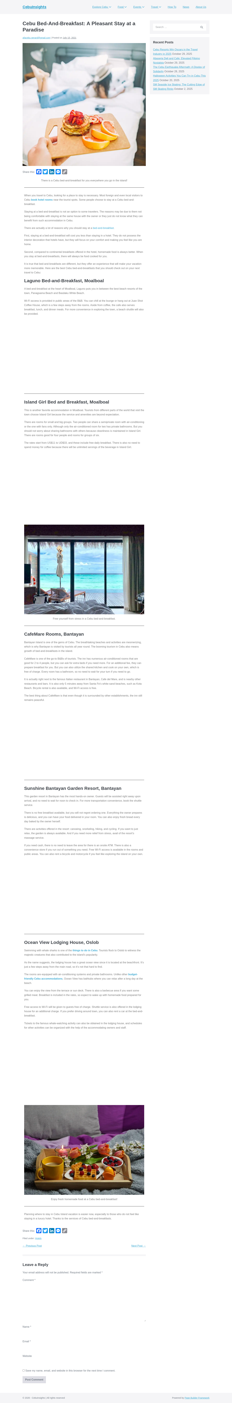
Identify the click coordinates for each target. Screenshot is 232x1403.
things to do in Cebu (84, 950)
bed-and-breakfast (103, 228)
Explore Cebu (101, 7)
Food (122, 7)
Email (27, 1341)
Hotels (38, 1238)
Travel (156, 7)
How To (172, 7)
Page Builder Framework (197, 1398)
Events (138, 7)
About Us (201, 7)
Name (27, 1326)
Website (27, 1356)
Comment (29, 1280)
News (186, 7)
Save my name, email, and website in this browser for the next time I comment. (70, 1370)
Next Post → (138, 1245)
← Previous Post (32, 1245)
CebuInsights (34, 6)
